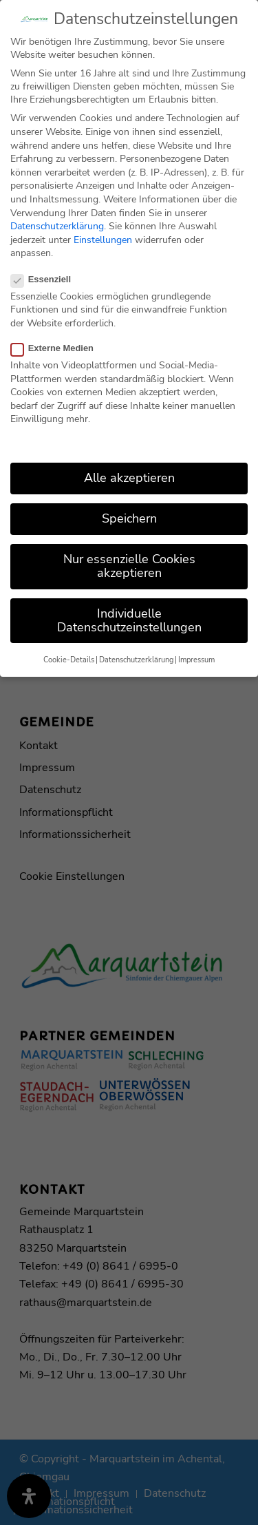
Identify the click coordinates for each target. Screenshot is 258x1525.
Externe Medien (57, 339)
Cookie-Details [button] (68, 651)
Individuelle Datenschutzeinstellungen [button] (129, 611)
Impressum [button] (196, 651)
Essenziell (46, 270)
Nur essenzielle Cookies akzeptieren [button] (129, 557)
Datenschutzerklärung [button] (136, 651)
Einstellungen (103, 231)
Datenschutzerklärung (57, 217)
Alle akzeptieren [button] (129, 469)
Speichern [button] (129, 509)
